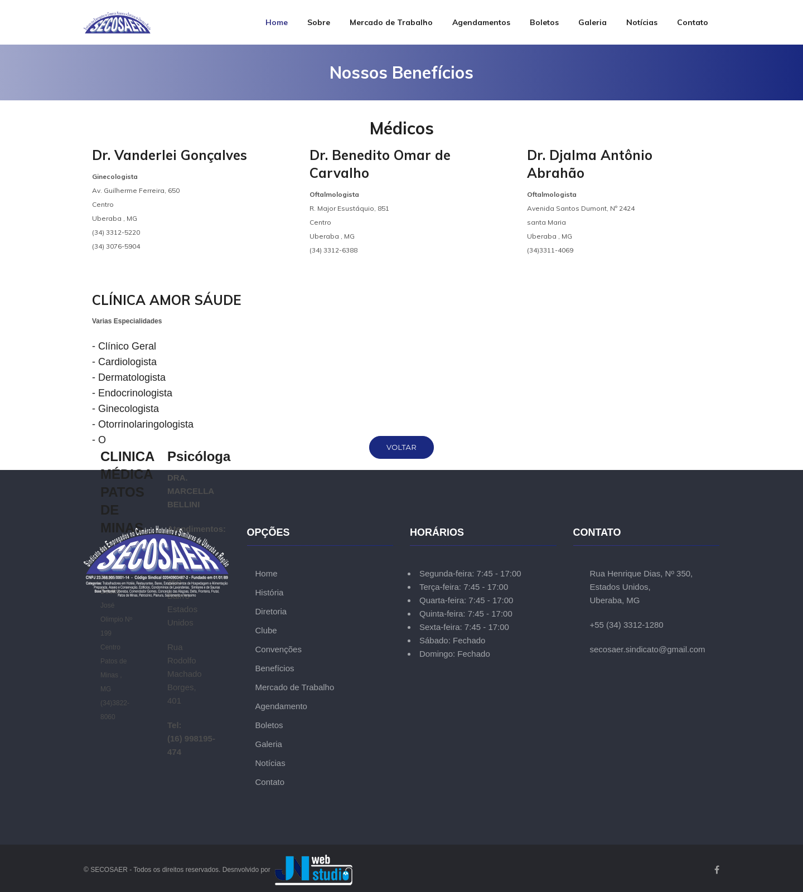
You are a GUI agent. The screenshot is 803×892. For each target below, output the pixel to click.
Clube (266, 630)
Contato (692, 22)
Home (276, 22)
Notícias (641, 22)
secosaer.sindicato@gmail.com (647, 649)
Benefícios (274, 668)
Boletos (544, 22)
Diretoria (271, 611)
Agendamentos (481, 22)
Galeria (592, 22)
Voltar (401, 447)
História (269, 592)
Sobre (318, 22)
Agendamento (281, 706)
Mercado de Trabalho (391, 22)
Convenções (278, 649)
